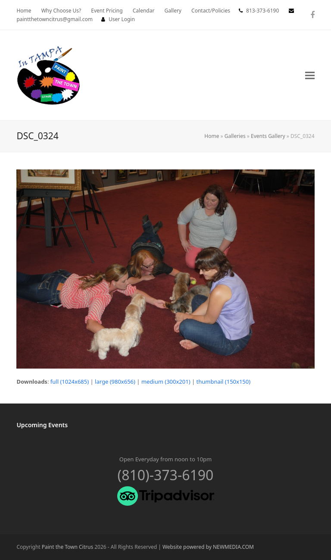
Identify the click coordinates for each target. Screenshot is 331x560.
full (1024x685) (69, 381)
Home (211, 136)
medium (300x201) (165, 381)
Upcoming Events (42, 425)
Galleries (235, 136)
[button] (310, 75)
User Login (122, 19)
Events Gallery (268, 136)
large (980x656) (115, 381)
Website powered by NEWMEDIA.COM (208, 547)
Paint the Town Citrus (67, 547)
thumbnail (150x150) (224, 381)
